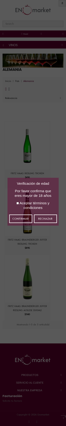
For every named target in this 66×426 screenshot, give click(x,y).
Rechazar (45, 218)
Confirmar (20, 218)
